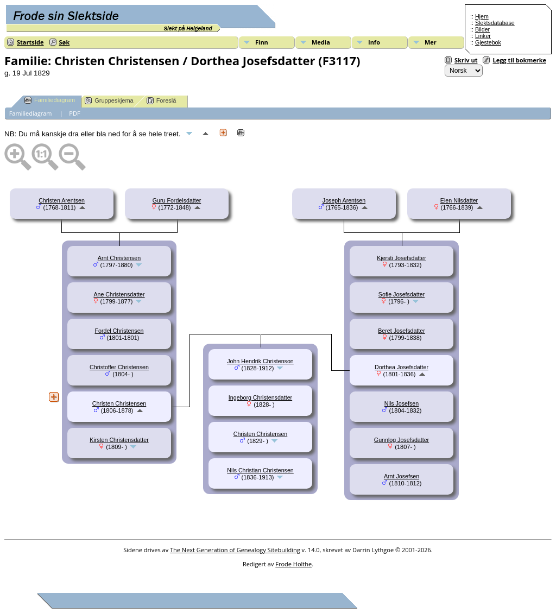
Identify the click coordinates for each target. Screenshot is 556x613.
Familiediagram (49, 100)
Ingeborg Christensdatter (260, 397)
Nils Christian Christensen (260, 470)
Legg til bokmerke (519, 60)
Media (321, 42)
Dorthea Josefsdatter (401, 367)
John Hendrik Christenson (260, 361)
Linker (483, 36)
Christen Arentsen (62, 200)
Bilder (482, 29)
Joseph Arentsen (344, 200)
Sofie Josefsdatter (401, 294)
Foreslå (161, 101)
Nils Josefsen (401, 403)
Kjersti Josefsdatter (401, 258)
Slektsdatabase (495, 23)
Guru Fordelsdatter (177, 200)
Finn (261, 42)
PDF (74, 113)
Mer (431, 42)
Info (374, 42)
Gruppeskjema (109, 101)
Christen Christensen (119, 403)
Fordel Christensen (118, 330)
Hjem (482, 16)
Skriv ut (465, 60)
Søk (64, 42)
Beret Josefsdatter (401, 330)
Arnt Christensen (119, 258)
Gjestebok (488, 42)
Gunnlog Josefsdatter (401, 440)
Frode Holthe (293, 564)
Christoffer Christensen (119, 367)
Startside (30, 42)
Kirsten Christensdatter (119, 440)
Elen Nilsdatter (459, 200)
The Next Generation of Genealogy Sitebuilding (235, 550)
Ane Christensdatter (118, 294)
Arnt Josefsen (401, 476)
